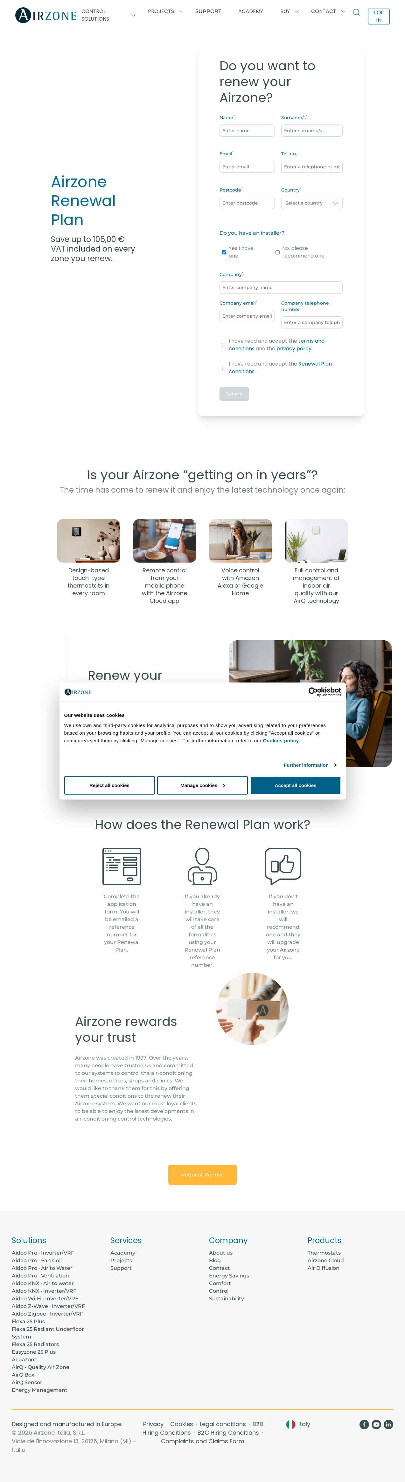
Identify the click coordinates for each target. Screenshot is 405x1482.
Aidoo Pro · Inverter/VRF (43, 1253)
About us (221, 1253)
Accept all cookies (296, 785)
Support (208, 11)
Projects (121, 1260)
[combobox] (312, 203)
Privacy (154, 1424)
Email (226, 154)
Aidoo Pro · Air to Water (42, 1268)
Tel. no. (289, 154)
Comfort (220, 1283)
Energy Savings (229, 1276)
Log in (379, 16)
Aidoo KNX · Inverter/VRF (44, 1291)
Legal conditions (224, 1424)
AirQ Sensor (27, 1382)
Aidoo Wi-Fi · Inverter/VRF (45, 1299)
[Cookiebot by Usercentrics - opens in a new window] (313, 692)
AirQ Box (23, 1375)
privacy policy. (294, 348)
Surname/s (293, 117)
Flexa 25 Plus (28, 1321)
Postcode (230, 190)
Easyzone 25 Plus (34, 1352)
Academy (122, 1253)
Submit (234, 394)
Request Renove (202, 1175)
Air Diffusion (323, 1268)
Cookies (182, 1424)
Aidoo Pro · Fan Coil (37, 1260)
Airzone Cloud (326, 1260)
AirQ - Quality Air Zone (40, 1367)
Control (218, 1291)
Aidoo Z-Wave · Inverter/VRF (48, 1306)
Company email (238, 303)
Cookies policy (281, 740)
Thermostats (324, 1253)
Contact (219, 1268)
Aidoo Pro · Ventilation (40, 1276)
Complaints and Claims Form (202, 1441)
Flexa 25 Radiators (35, 1344)
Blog (215, 1260)
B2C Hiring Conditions (229, 1433)
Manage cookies (202, 785)
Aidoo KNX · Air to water (43, 1283)
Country (290, 190)
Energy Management (39, 1390)
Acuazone (25, 1360)
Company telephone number (305, 306)
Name (226, 117)
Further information (306, 765)
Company (231, 274)
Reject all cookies (109, 785)
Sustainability (226, 1299)
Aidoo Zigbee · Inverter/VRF (47, 1314)
